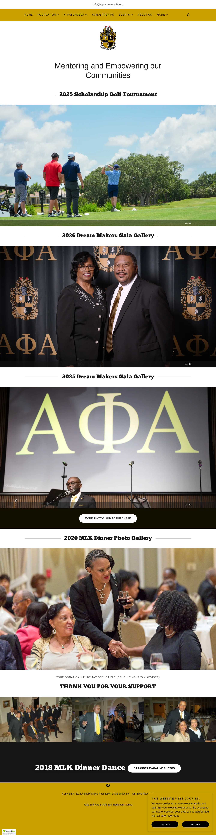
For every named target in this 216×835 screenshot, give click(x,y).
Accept (196, 824)
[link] (108, 41)
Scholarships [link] (103, 14)
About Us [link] (145, 14)
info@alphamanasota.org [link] (108, 4)
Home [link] (29, 14)
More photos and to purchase (108, 525)
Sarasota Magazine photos (154, 775)
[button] (48, 15)
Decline (168, 824)
